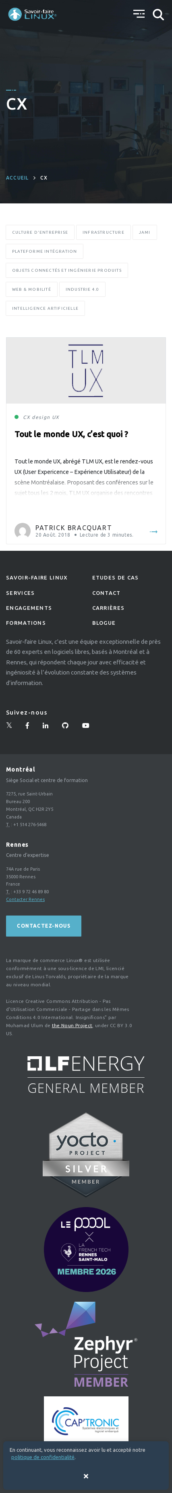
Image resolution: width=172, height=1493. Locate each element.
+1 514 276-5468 (29, 824)
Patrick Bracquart (73, 527)
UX (56, 417)
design (41, 417)
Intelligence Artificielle (45, 308)
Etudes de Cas (115, 577)
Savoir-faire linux (37, 577)
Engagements (29, 608)
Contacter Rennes (25, 899)
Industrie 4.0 (82, 289)
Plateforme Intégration (44, 251)
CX (26, 417)
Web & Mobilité (31, 289)
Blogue (104, 623)
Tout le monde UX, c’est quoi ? (71, 434)
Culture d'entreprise (40, 232)
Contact (106, 593)
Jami (145, 232)
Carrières (108, 608)
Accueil (17, 177)
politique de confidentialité (43, 1457)
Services (20, 593)
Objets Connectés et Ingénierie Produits (67, 270)
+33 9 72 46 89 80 (31, 891)
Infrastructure (103, 232)
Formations (26, 623)
